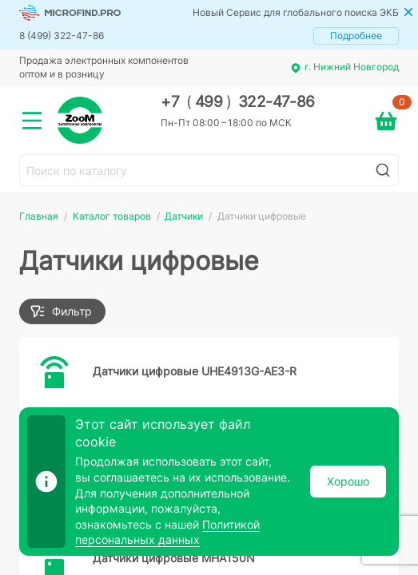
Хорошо (348, 481)
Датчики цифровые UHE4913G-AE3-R (195, 371)
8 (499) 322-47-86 (61, 36)
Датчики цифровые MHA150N (174, 558)
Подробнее (356, 36)
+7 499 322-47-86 (238, 102)
